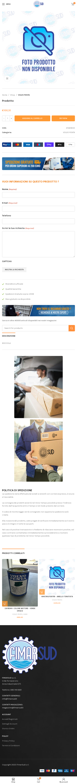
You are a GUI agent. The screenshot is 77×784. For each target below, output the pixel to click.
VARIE (25, 614)
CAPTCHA (7, 261)
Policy (5, 736)
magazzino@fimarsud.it (12, 708)
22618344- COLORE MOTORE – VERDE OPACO (20, 609)
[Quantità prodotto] (8, 118)
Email (9, 203)
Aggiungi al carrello (32, 118)
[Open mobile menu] (6, 4)
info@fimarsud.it (9, 699)
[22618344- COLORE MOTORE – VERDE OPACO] (20, 583)
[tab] (8, 336)
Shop (12, 95)
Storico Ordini (8, 728)
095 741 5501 (15, 690)
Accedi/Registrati (10, 719)
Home (4, 95)
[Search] (38, 328)
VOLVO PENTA (24, 95)
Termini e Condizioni (11, 745)
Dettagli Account (9, 724)
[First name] (38, 195)
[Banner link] (38, 163)
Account (6, 714)
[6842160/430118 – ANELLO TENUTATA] (57, 577)
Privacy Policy (8, 741)
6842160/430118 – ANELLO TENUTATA (57, 596)
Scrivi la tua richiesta (18, 228)
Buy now (63, 118)
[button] (5, 604)
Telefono (6, 215)
